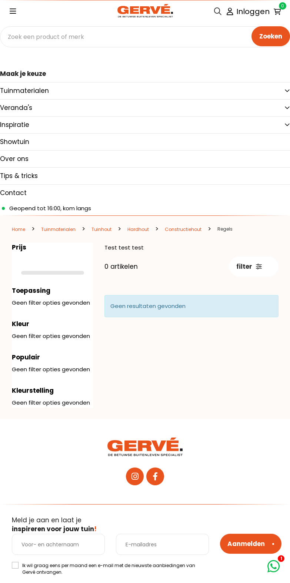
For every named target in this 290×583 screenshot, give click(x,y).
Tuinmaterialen (24, 90)
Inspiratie (14, 124)
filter (249, 266)
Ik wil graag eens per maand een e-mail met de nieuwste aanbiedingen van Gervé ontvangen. (108, 568)
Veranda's (16, 107)
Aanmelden (246, 543)
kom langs (77, 208)
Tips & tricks (19, 175)
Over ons (14, 158)
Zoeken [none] (270, 36)
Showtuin (14, 141)
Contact (13, 192)
